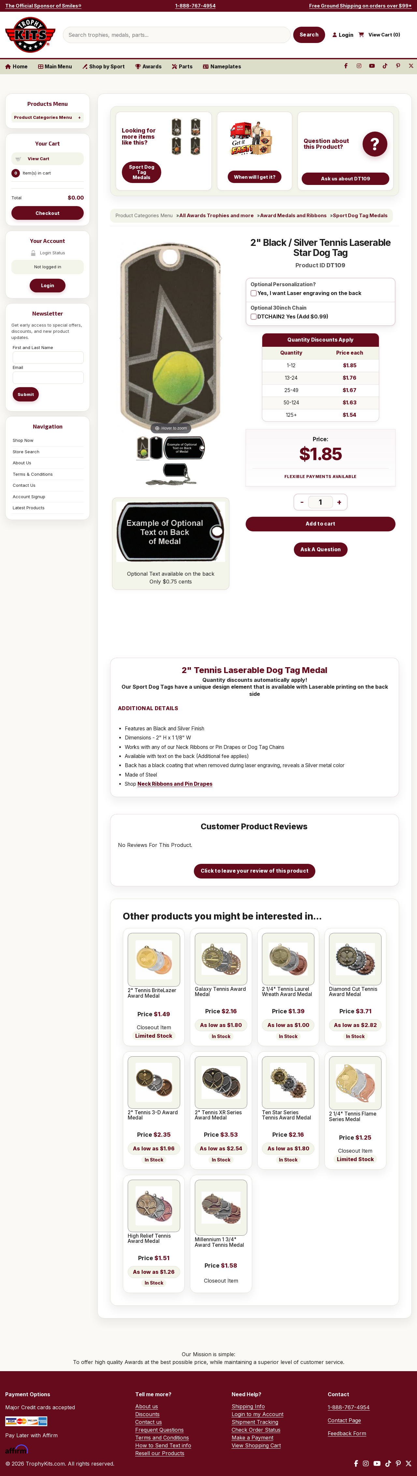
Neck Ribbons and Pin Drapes (174, 784)
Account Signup (29, 496)
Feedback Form (347, 1433)
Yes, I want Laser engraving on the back (309, 293)
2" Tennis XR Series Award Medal (218, 1115)
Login (47, 285)
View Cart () (384, 35)
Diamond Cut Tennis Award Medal (353, 992)
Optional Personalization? (283, 285)
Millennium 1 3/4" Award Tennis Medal (219, 1242)
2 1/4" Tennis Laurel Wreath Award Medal (287, 992)
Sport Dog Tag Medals (360, 215)
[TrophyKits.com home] (30, 35)
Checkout (48, 213)
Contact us (148, 1422)
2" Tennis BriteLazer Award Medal (152, 993)
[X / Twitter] (408, 1464)
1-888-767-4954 (195, 5)
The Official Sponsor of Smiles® (43, 5)
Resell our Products (159, 1453)
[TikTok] (388, 1464)
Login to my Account (257, 1414)
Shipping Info (248, 1406)
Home (16, 66)
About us (146, 1406)
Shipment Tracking (255, 1422)
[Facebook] (356, 1464)
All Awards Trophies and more (216, 215)
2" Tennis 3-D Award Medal (153, 1115)
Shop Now (23, 440)
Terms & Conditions (33, 474)
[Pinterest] (398, 1464)
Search (309, 35)
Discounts (147, 1414)
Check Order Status (256, 1430)
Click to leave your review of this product (255, 871)
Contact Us (24, 485)
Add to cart (320, 524)
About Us (22, 462)
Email (18, 367)
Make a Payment (252, 1437)
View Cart (38, 158)
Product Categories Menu (43, 117)
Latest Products (29, 507)
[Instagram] (366, 1464)
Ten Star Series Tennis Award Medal (286, 1115)
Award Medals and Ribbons (293, 215)
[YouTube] (377, 1464)
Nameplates (222, 66)
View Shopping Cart (256, 1445)
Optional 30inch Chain (279, 308)
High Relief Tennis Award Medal (149, 1238)
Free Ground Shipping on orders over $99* (360, 5)
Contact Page (344, 1420)
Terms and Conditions (162, 1437)
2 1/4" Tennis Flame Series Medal (352, 1116)
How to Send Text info (163, 1445)
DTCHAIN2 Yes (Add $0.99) (292, 316)
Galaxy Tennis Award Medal (220, 992)
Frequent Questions (159, 1430)
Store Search (26, 451)
